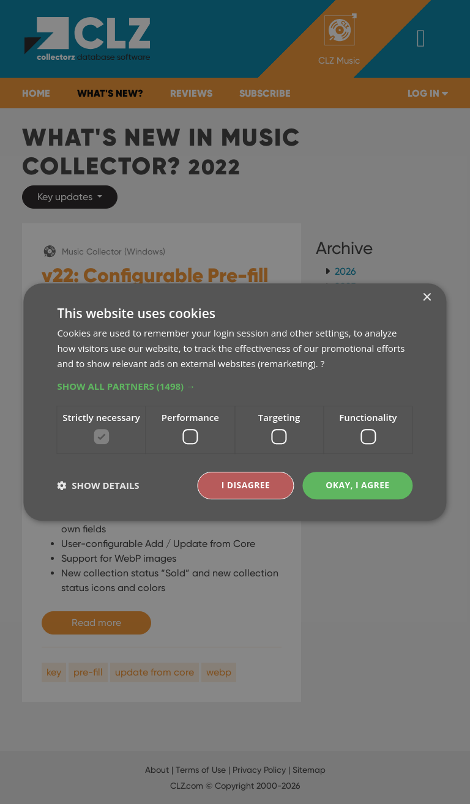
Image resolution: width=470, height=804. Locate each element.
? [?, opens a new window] (322, 363)
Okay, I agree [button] (358, 485)
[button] (234, 386)
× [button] (426, 297)
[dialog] (235, 402)
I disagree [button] (245, 485)
